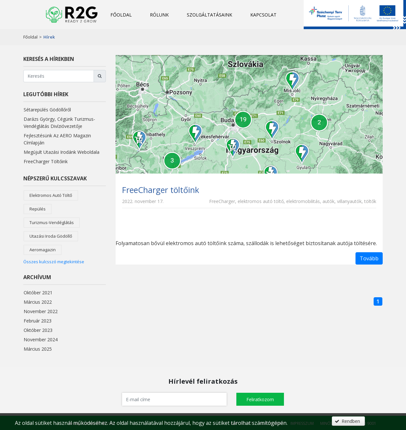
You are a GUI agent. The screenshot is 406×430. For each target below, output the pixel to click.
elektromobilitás (303, 201)
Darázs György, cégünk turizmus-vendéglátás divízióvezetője (59, 122)
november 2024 (41, 339)
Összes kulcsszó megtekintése (53, 262)
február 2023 (37, 321)
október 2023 (38, 330)
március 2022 (38, 302)
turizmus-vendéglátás (51, 222)
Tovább (369, 258)
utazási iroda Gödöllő (50, 236)
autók (328, 201)
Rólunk (159, 15)
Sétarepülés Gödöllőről (47, 110)
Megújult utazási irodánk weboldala (61, 152)
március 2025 (38, 349)
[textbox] (174, 399)
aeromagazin (42, 250)
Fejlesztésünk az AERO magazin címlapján (57, 139)
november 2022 (41, 311)
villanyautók (349, 201)
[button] (260, 399)
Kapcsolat (263, 15)
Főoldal (121, 15)
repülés (37, 209)
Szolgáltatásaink (209, 15)
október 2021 (38, 292)
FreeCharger (222, 201)
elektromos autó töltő (50, 195)
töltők (370, 201)
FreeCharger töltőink (46, 161)
